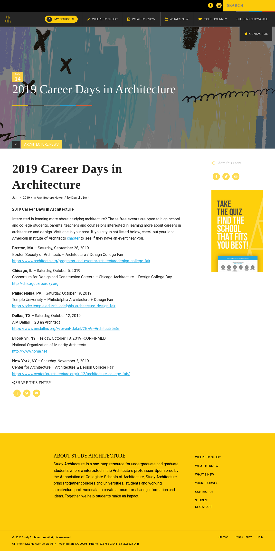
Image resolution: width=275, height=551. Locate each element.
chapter (73, 238)
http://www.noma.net (29, 351)
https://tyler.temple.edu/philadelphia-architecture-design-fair (63, 306)
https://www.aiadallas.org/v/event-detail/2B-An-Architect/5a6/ (66, 328)
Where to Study (208, 457)
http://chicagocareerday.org (35, 283)
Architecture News (50, 197)
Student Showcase (203, 503)
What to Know (206, 466)
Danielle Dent (80, 197)
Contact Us (204, 492)
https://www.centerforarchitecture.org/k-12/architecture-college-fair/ (71, 374)
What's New (204, 474)
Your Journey (206, 483)
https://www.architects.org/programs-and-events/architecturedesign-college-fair (81, 261)
